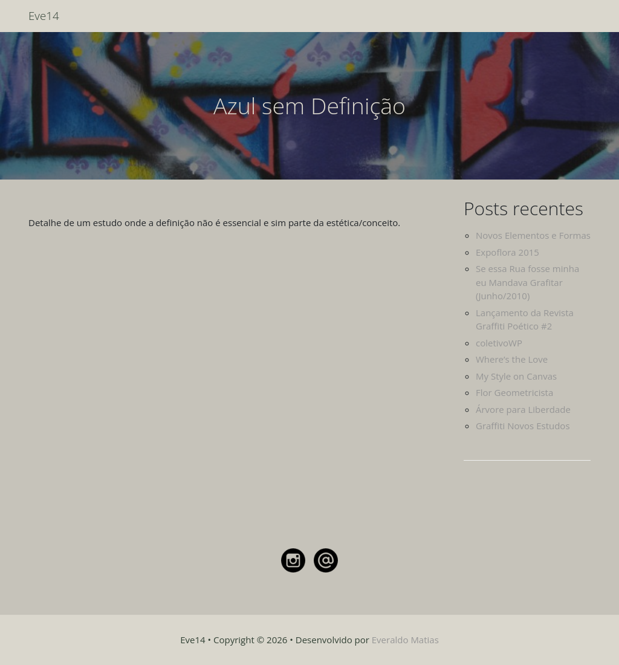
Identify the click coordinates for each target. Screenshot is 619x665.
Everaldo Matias (405, 640)
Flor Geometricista (514, 392)
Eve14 (43, 15)
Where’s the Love (512, 359)
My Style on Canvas (516, 376)
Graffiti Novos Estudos (523, 426)
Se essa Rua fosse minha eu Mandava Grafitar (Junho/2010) (527, 282)
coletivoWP (499, 343)
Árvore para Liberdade (523, 409)
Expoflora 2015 (507, 252)
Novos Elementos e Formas (533, 235)
